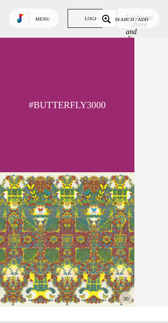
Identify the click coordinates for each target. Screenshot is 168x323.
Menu (42, 19)
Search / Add (124, 18)
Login (92, 18)
